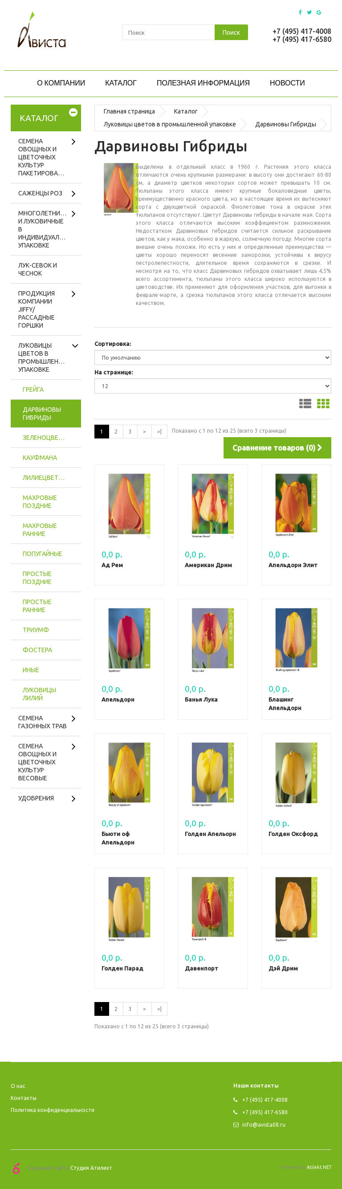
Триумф (36, 629)
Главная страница (129, 111)
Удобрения (36, 798)
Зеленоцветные (49, 437)
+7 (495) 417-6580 (302, 39)
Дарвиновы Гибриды (42, 413)
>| (159, 431)
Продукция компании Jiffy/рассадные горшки (36, 309)
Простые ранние (37, 605)
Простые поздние (37, 577)
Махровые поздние (40, 501)
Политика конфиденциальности (52, 1110)
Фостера (37, 649)
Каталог (186, 111)
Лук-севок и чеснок (37, 269)
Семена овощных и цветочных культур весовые (37, 762)
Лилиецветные (47, 477)
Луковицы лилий (39, 694)
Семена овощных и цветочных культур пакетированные (46, 157)
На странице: (113, 372)
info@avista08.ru (259, 1125)
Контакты (24, 1098)
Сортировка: (112, 344)
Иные (31, 670)
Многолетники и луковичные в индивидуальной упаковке (47, 229)
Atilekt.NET (319, 1167)
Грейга (33, 389)
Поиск (231, 32)
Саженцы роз (40, 193)
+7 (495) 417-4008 (302, 31)
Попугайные (42, 553)
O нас (18, 1086)
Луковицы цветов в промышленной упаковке (44, 357)
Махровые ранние (40, 529)
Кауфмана (40, 457)
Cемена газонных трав (42, 722)
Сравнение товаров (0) (277, 447)
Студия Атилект (91, 1167)
